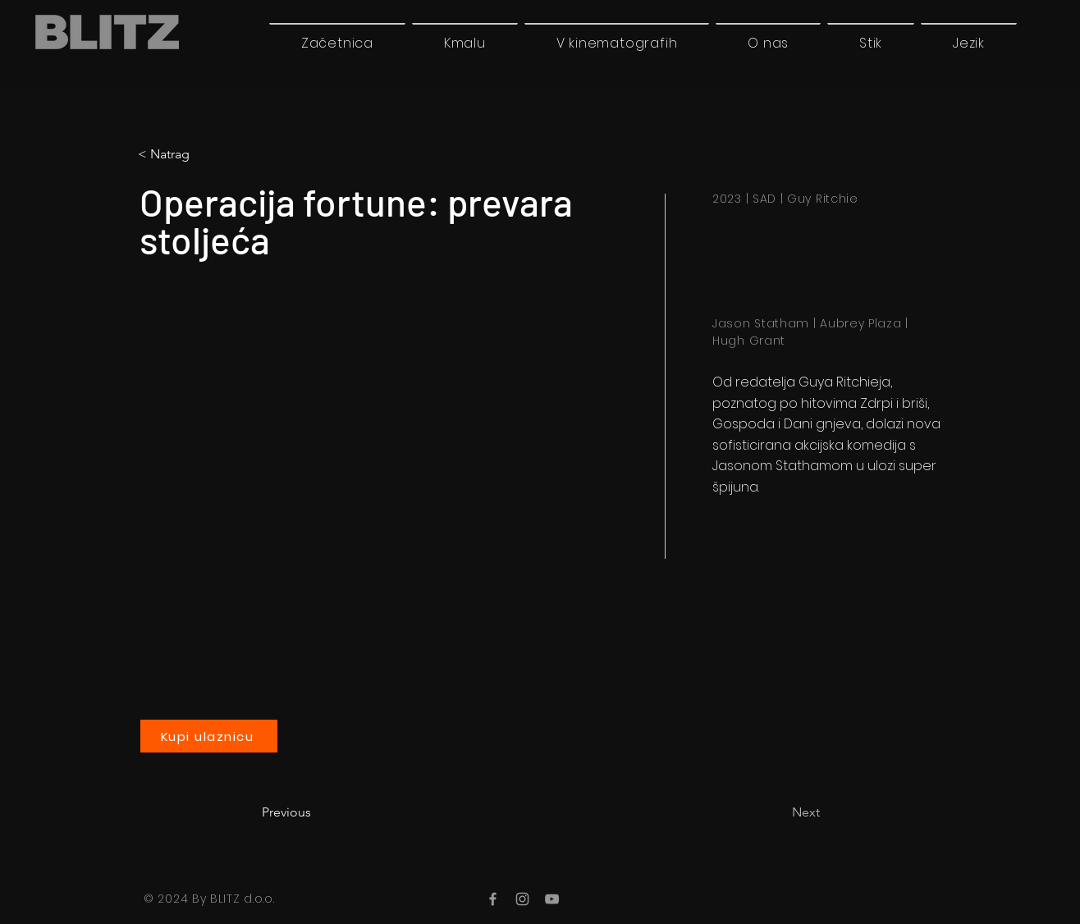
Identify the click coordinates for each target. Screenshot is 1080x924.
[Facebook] (492, 899)
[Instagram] (522, 899)
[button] (969, 42)
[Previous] (316, 812)
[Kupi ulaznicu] (208, 736)
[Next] (779, 812)
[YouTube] (552, 899)
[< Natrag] (206, 154)
